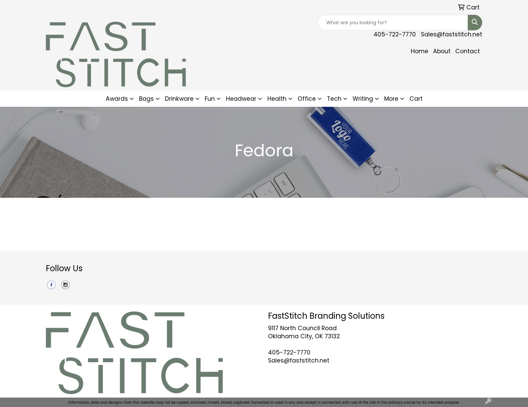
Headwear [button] (241, 99)
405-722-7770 (394, 34)
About (442, 51)
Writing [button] (363, 99)
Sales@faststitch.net (451, 34)
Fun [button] (210, 99)
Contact (467, 51)
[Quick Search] (393, 22)
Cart (416, 99)
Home (419, 51)
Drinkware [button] (179, 99)
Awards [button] (117, 99)
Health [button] (277, 99)
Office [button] (307, 99)
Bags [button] (146, 99)
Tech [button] (334, 99)
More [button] (391, 99)
